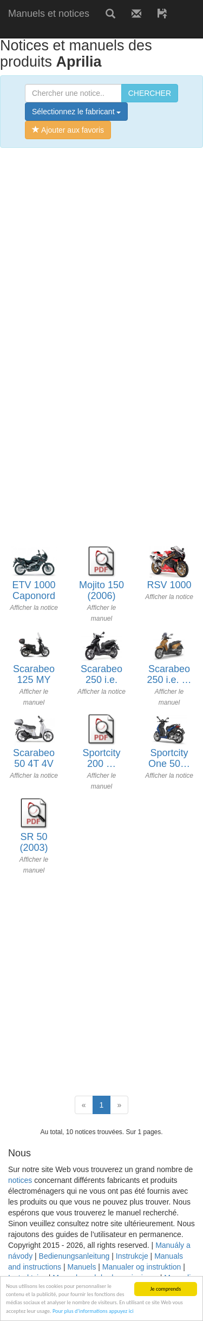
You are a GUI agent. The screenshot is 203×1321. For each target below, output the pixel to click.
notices (20, 1180)
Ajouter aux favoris (68, 130)
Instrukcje (132, 1256)
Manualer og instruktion (141, 1267)
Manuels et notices (48, 13)
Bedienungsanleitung (74, 1256)
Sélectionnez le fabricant (76, 111)
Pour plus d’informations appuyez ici (93, 1311)
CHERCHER (149, 93)
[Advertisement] (101, 260)
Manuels (81, 1267)
